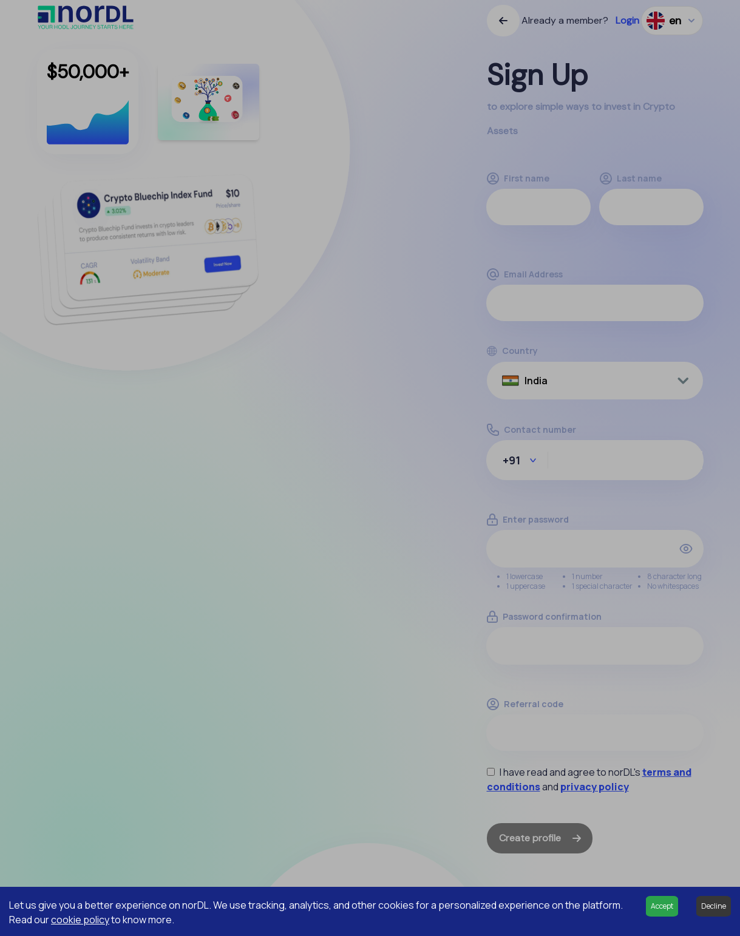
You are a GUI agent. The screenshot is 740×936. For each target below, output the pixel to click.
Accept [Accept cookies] (662, 906)
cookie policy (80, 919)
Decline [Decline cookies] (713, 906)
